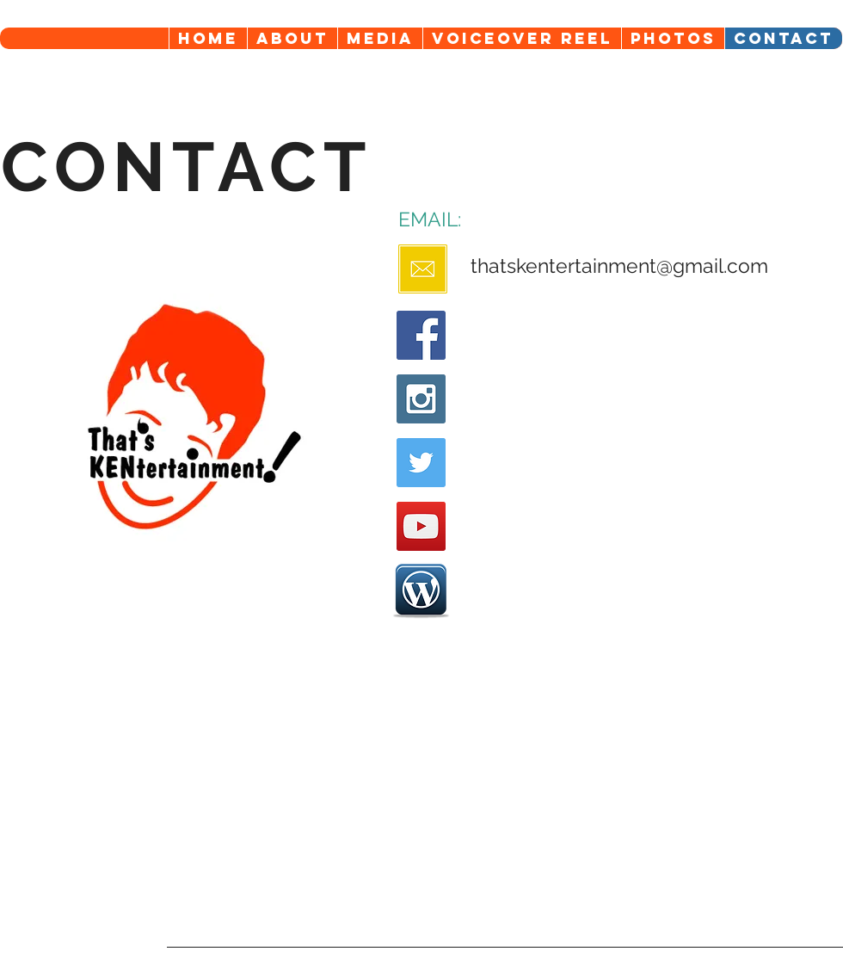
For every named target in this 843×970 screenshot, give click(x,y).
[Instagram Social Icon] (421, 398)
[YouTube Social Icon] (421, 526)
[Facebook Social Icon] (421, 335)
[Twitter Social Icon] (421, 462)
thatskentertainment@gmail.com (619, 265)
